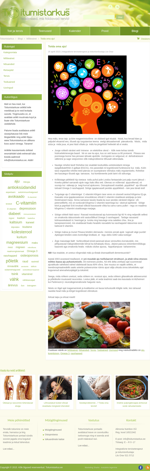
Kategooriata (10, 52)
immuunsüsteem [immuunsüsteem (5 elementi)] (30, 214)
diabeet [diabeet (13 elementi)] (14, 213)
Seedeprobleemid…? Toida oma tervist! (94, 404)
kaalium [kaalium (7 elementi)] (21, 218)
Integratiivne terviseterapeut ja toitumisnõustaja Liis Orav (87, 51)
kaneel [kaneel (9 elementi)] (30, 222)
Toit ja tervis (15, 31)
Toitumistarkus (7, 38)
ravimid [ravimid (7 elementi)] (35, 261)
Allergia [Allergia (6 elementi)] (26, 182)
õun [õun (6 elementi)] (23, 285)
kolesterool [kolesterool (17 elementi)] (22, 232)
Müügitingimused (53, 430)
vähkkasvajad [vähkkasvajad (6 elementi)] (29, 280)
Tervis (93, 350)
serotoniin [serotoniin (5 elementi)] (24, 266)
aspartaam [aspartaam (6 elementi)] (10, 192)
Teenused (44, 31)
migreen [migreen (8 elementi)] (20, 247)
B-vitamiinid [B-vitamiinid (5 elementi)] (32, 197)
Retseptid (8, 70)
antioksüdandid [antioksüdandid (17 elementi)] (22, 187)
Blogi (135, 31)
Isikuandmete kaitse (54, 439)
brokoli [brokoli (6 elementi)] (9, 204)
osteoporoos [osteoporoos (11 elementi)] (29, 255)
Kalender (75, 31)
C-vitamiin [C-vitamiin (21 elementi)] (26, 202)
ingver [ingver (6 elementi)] (11, 218)
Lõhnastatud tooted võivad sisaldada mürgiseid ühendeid (55, 404)
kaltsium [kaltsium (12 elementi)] (16, 222)
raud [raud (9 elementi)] (25, 261)
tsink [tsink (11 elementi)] (14, 274)
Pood (104, 31)
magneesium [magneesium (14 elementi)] (17, 242)
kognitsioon (53, 353)
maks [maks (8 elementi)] (35, 242)
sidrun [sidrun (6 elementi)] (33, 266)
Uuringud (113, 350)
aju (142, 350)
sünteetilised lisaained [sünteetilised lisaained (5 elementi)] (31, 270)
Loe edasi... (8, 449)
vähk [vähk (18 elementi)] (14, 279)
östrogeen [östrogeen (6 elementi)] (31, 285)
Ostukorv (143, 38)
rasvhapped (76, 353)
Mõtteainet (31, 38)
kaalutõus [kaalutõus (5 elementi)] (31, 218)
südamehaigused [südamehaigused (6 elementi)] (12, 270)
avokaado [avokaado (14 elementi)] (16, 196)
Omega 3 (65, 353)
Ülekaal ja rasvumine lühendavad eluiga (18, 404)
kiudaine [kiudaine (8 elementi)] (27, 226)
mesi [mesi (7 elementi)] (10, 247)
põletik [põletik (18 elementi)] (12, 260)
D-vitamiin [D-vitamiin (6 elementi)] (11, 209)
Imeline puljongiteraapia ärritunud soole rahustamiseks (132, 404)
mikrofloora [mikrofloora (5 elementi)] (32, 247)
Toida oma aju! (48, 38)
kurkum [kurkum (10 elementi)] (22, 237)
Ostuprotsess (51, 434)
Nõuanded (84, 350)
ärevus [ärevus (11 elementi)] (13, 285)
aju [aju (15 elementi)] (17, 181)
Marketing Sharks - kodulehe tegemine (101, 467)
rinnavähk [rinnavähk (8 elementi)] (13, 266)
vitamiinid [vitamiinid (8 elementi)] (27, 274)
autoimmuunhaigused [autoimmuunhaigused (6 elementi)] (28, 192)
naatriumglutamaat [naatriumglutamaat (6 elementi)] (15, 251)
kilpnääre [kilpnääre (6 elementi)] (15, 227)
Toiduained (102, 350)
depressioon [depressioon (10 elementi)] (27, 208)
